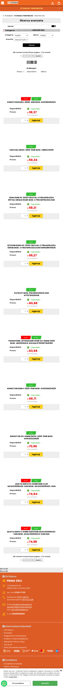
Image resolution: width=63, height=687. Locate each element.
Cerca (10, 26)
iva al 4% (8, 644)
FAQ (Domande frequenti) (15, 647)
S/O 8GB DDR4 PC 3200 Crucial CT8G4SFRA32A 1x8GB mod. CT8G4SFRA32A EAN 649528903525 (31, 246)
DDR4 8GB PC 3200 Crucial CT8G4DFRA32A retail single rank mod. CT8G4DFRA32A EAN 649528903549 (31, 200)
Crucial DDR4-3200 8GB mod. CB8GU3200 (31, 150)
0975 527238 (27, 599)
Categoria (9, 35)
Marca (35, 35)
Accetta (45, 683)
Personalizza (18, 683)
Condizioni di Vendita (13, 664)
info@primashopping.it (22, 604)
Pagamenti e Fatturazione (15, 636)
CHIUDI (61, 671)
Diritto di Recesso (11, 666)
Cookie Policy (13, 677)
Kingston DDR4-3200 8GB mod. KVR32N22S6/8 (31, 388)
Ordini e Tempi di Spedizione (16, 639)
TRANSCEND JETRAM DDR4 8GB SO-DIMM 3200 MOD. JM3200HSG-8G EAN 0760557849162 (31, 341)
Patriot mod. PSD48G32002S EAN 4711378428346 (31, 294)
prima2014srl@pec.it (19, 609)
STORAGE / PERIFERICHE (31, 8)
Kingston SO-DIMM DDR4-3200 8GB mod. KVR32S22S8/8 (31, 437)
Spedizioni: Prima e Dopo (14, 641)
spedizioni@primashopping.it (19, 607)
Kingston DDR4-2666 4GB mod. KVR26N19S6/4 (31, 102)
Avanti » (39, 56)
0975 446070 (23, 597)
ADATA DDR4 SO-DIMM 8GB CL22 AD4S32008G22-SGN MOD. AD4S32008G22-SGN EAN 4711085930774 (31, 486)
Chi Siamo (8, 630)
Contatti (8, 633)
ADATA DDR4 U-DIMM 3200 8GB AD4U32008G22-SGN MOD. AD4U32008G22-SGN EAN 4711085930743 (31, 534)
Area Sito (9, 39)
